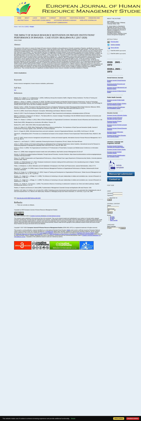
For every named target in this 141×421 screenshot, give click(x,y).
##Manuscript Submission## (57, 22)
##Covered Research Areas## (65, 20)
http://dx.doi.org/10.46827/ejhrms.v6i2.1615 (29, 198)
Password (109, 195)
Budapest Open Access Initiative (85, 232)
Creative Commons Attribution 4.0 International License (45, 215)
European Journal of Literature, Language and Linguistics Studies (115, 146)
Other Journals (113, 220)
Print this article (114, 41)
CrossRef (48, 231)
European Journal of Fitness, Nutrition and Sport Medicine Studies (116, 104)
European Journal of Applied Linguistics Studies (114, 152)
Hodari (32, 26)
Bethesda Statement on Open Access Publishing (29, 234)
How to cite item (115, 47)
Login (35, 18)
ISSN (68, 230)
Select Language (111, 226)
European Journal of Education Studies (117, 115)
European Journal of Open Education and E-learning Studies (116, 136)
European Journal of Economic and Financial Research (116, 84)
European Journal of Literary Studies (116, 149)
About (27, 18)
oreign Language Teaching (114, 122)
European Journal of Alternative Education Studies (115, 132)
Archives (62, 18)
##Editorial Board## (77, 18)
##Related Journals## (88, 20)
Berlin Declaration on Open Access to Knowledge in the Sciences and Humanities (71, 234)
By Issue (112, 216)
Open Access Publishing (46, 232)
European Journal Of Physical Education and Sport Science (114, 118)
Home (19, 18)
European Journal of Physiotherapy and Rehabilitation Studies (116, 108)
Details (73, 418)
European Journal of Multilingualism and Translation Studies (116, 156)
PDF (15, 90)
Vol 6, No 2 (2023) (24, 26)
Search (43, 18)
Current (52, 18)
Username (110, 193)
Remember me (113, 197)
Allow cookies (118, 418)
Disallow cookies (132, 418)
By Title (112, 219)
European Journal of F (112, 121)
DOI (52, 231)
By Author (112, 218)
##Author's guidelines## (41, 20)
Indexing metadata (115, 44)
